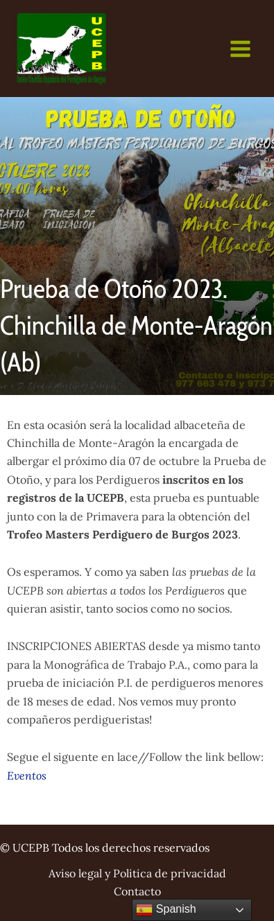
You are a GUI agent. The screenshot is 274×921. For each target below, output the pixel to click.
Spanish (166, 910)
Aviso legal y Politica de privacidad (137, 873)
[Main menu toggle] (240, 49)
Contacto (137, 891)
